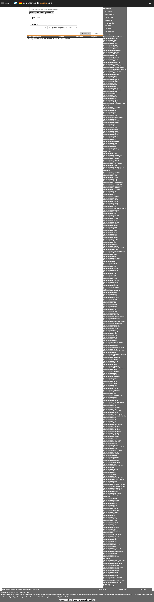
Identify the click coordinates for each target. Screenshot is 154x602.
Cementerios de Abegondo (111, 80)
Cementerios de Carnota (110, 177)
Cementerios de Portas (110, 438)
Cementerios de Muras (110, 335)
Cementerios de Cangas (110, 165)
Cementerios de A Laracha (111, 57)
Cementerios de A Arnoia (110, 38)
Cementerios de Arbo (109, 93)
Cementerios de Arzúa (109, 98)
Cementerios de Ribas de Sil (111, 462)
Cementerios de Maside (110, 296)
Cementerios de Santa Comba (112, 493)
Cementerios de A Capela (110, 45)
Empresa (94, 36)
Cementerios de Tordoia (110, 522)
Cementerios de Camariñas (111, 158)
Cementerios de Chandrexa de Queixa (114, 208)
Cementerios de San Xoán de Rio (112, 490)
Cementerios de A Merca (110, 59)
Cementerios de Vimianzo (111, 572)
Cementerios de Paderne (110, 400)
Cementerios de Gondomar (111, 260)
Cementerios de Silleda (110, 505)
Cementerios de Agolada (110, 81)
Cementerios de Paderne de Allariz (113, 402)
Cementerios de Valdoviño (111, 536)
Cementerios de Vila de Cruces (112, 548)
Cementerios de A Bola (110, 42)
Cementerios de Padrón (110, 406)
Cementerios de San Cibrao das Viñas (114, 484)
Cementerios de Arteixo (110, 97)
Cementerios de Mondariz (111, 315)
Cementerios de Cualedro (110, 227)
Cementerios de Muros (110, 337)
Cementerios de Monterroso (111, 327)
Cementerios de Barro (109, 124)
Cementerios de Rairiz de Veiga (112, 450)
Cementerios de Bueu (109, 146)
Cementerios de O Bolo (110, 356)
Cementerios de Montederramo (112, 323)
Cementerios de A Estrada (111, 49)
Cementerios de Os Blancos (111, 390)
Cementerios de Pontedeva (111, 433)
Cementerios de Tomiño (110, 519)
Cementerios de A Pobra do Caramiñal (114, 69)
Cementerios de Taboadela (111, 514)
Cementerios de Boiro (109, 139)
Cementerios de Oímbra (110, 381)
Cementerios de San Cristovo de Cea (114, 486)
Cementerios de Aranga (110, 92)
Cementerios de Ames (109, 86)
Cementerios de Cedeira (110, 193)
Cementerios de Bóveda (110, 143)
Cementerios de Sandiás (110, 491)
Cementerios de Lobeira (110, 277)
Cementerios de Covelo (110, 224)
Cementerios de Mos (109, 330)
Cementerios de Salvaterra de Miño (113, 479)
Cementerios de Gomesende (111, 258)
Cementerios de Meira (109, 301)
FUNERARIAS (109, 17)
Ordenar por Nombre (34, 36)
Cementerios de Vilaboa (110, 550)
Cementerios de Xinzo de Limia (112, 577)
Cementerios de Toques (110, 520)
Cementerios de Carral (110, 179)
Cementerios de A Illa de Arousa (112, 37)
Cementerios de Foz (109, 253)
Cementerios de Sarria (110, 503)
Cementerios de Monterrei (111, 325)
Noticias (97, 34)
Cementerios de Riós (109, 467)
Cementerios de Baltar (110, 114)
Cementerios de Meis (109, 303)
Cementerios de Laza (109, 273)
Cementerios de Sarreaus (110, 502)
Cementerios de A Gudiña (110, 54)
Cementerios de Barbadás (111, 121)
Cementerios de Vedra (109, 539)
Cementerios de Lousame (110, 282)
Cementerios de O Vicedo (110, 378)
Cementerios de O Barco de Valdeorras (114, 354)
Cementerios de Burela (110, 148)
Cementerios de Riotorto (110, 469)
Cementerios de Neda (109, 344)
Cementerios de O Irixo (110, 364)
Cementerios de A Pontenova (112, 71)
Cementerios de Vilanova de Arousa (114, 560)
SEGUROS (108, 26)
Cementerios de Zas (109, 586)
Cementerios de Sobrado (110, 508)
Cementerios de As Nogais (111, 102)
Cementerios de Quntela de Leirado (114, 447)
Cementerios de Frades (110, 254)
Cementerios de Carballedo (111, 172)
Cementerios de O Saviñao (111, 375)
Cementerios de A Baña (110, 40)
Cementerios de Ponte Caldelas (112, 424)
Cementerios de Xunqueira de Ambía (114, 581)
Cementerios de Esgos (109, 241)
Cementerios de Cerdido (110, 203)
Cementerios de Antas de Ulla (112, 90)
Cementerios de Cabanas (110, 153)
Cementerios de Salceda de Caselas (113, 478)
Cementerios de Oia (109, 380)
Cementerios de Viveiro (110, 574)
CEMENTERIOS (109, 32)
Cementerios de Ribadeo (110, 459)
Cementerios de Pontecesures (112, 430)
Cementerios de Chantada (111, 210)
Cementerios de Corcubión (111, 215)
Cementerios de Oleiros (110, 383)
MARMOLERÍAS (109, 23)
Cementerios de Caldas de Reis (112, 155)
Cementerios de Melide (110, 304)
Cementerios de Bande (110, 116)
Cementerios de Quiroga (110, 445)
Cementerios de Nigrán (110, 349)
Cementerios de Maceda (110, 285)
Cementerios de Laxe (109, 272)
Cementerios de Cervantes (111, 205)
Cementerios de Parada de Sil (112, 411)
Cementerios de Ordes (110, 385)
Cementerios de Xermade (110, 575)
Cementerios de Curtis (110, 232)
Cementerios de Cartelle (110, 181)
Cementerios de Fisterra (110, 246)
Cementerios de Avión (109, 109)
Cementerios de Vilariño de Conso (113, 567)
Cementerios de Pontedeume (112, 431)
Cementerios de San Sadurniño (112, 488)
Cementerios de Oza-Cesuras (111, 399)
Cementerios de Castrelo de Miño (113, 182)
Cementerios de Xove (109, 579)
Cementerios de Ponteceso (111, 428)
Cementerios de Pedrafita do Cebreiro (114, 416)
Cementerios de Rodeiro (110, 471)
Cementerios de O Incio (110, 363)
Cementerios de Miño (109, 309)
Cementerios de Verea (109, 541)
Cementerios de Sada (109, 476)
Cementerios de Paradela (110, 412)
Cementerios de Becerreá (110, 129)
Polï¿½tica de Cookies (63, 597)
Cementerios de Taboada (110, 512)
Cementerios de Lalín (109, 266)
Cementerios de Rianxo (110, 455)
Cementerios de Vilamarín (111, 555)
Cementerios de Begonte (110, 131)
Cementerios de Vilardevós (111, 565)
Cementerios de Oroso (110, 387)
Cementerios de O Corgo (110, 359)
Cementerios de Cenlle (110, 198)
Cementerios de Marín (110, 294)
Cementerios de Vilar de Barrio (112, 562)
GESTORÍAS (108, 20)
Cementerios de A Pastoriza (111, 62)
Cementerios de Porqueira (111, 436)
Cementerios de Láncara (110, 268)
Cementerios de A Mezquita (111, 61)
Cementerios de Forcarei (110, 249)
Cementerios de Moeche (110, 313)
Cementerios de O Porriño (111, 371)
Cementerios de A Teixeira (111, 74)
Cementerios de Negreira (110, 345)
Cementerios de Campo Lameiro (112, 163)
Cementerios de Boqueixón (111, 141)
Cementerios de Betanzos (111, 134)
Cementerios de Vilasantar (111, 570)
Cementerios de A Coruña (111, 47)
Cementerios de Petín (109, 418)
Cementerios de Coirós (110, 212)
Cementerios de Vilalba (110, 553)
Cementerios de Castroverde (111, 189)
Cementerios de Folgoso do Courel (113, 248)
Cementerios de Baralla (110, 119)
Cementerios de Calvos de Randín (113, 157)
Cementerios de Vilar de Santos (112, 563)
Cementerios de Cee (109, 194)
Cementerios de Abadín (110, 78)
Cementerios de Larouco (110, 270)
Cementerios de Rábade (110, 448)
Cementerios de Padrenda (111, 404)
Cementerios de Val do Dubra (112, 534)
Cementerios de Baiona (110, 110)
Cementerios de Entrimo (110, 239)
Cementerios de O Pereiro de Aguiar (114, 368)
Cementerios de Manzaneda (111, 291)
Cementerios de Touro (109, 524)
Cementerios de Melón (110, 306)
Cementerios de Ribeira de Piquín (113, 466)
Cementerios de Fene (109, 242)
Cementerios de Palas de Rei (111, 407)
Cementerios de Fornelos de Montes (114, 251)
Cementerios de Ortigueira (111, 388)
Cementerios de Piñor (109, 419)
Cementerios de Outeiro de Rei (112, 395)
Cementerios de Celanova (111, 196)
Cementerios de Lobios (110, 278)
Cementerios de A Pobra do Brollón (113, 67)
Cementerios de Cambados (111, 160)
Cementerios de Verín (109, 543)
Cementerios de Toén (109, 517)
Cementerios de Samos (110, 481)
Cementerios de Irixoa (109, 265)
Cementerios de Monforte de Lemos (114, 321)
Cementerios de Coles (109, 213)
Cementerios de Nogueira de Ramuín (114, 351)
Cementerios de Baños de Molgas (113, 117)
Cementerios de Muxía (110, 339)
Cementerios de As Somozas (111, 107)
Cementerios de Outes (110, 397)
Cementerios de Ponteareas (111, 426)
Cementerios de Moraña (110, 328)
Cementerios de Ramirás (110, 452)
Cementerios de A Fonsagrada (112, 50)
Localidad (79, 36)
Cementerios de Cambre (110, 162)
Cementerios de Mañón (110, 292)
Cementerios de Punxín (110, 443)
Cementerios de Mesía (109, 308)
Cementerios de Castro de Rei (112, 188)
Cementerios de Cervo (109, 206)
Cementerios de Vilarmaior (111, 569)
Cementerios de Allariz (110, 85)
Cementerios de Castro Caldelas (112, 186)
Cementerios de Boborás (110, 136)
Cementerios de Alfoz (109, 83)
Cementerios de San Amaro (111, 483)
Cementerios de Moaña (110, 311)
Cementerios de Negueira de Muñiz (113, 347)
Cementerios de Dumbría (110, 237)
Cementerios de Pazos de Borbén (113, 414)
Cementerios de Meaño (110, 299)
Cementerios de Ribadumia (111, 460)
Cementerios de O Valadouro (111, 376)
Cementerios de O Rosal (110, 373)
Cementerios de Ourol (109, 393)
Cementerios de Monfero (110, 320)
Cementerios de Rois (109, 472)
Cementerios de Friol (109, 256)
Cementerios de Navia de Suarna (113, 342)
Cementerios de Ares (109, 95)
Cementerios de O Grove (110, 361)
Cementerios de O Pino (110, 369)
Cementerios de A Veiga (110, 76)
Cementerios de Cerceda (110, 200)
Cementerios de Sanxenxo (111, 500)
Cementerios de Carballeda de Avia (113, 167)
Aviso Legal (122, 589)
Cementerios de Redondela (111, 454)
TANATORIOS (109, 29)
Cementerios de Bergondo (111, 133)
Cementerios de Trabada (110, 526)
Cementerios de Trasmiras (111, 527)
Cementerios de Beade (110, 126)
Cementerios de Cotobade (111, 222)
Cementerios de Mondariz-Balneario (114, 316)
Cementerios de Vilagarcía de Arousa (114, 551)
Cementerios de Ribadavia (111, 457)
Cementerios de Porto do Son (112, 440)
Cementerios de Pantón (110, 409)
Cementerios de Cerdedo (110, 201)
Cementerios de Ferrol (110, 244)
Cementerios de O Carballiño (111, 357)
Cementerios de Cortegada (111, 218)
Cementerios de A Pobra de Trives (113, 66)
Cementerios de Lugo (109, 284)
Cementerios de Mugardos (111, 332)
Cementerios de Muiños (110, 333)
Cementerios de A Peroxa (110, 64)
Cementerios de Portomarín (111, 442)
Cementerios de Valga (109, 538)
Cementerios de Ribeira (110, 464)
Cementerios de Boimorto (111, 138)
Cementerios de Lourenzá (111, 280)
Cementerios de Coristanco (111, 217)
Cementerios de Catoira (110, 191)
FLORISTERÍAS (109, 14)
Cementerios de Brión (109, 145)
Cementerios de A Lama (110, 55)
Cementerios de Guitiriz (110, 261)
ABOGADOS (108, 11)
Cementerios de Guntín (110, 263)
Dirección (61, 36)
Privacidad (142, 589)
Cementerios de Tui (109, 533)
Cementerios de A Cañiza (110, 43)
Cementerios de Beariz (110, 128)
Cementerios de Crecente (110, 225)
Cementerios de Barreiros (111, 122)
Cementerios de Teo (109, 515)
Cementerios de (108, 35)
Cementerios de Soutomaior (111, 510)
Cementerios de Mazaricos (111, 297)
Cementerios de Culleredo (111, 229)
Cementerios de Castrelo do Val (112, 184)
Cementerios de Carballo (110, 174)
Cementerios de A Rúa (109, 73)
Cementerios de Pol (109, 423)
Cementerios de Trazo (109, 529)
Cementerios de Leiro (109, 275)
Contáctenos (102, 589)
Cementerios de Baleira (110, 112)
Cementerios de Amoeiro (110, 88)
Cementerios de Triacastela (111, 531)
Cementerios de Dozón (110, 236)
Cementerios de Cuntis (110, 230)
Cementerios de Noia (109, 352)
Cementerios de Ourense (110, 392)
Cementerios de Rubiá (109, 474)
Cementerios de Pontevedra (111, 435)
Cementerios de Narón (110, 340)
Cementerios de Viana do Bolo (112, 545)
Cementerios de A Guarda (111, 52)
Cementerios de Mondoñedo (111, 318)
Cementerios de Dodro (110, 234)
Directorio (86, 34)
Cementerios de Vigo (109, 546)
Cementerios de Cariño (110, 176)
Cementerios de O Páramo (111, 366)
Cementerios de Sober (109, 507)
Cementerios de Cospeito (110, 220)
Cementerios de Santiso (110, 498)
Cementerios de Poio (109, 421)
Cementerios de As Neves (110, 100)
